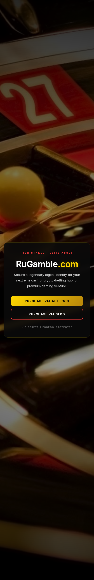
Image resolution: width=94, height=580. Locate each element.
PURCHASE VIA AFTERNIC (47, 301)
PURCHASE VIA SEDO (47, 314)
